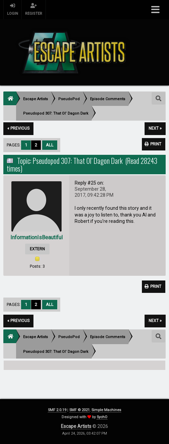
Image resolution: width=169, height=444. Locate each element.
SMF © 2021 (79, 410)
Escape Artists (76, 426)
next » (155, 128)
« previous (18, 128)
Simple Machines (106, 410)
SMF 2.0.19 (57, 410)
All (50, 144)
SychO (102, 417)
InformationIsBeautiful (36, 237)
